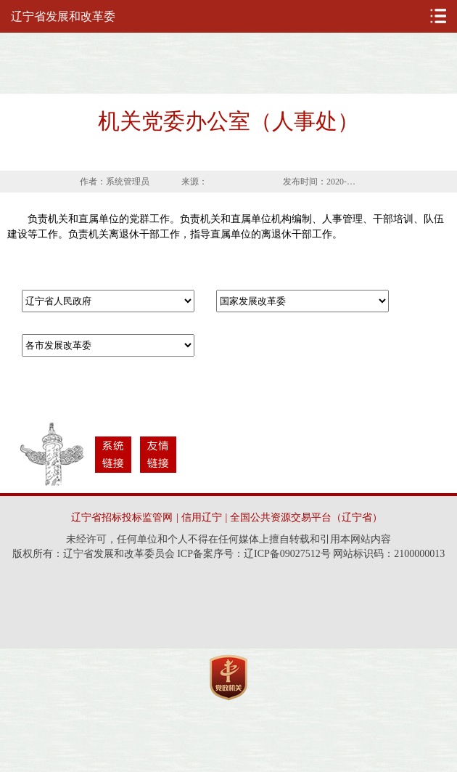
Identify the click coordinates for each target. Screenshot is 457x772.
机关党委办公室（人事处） (228, 121)
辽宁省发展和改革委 (63, 16)
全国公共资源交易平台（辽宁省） (306, 517)
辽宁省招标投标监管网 (122, 517)
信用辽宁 (201, 517)
